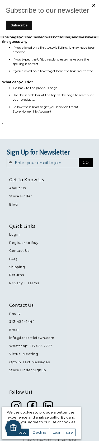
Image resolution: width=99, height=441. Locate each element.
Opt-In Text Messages (29, 362)
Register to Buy (24, 243)
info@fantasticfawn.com (31, 338)
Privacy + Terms (24, 283)
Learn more (63, 432)
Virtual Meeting (23, 354)
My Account (42, 111)
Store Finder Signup (27, 370)
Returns (16, 275)
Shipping (17, 267)
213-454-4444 (22, 321)
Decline (39, 432)
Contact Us (19, 251)
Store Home (22, 111)
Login (14, 234)
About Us (17, 188)
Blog (13, 204)
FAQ (13, 259)
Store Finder (20, 196)
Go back (19, 88)
